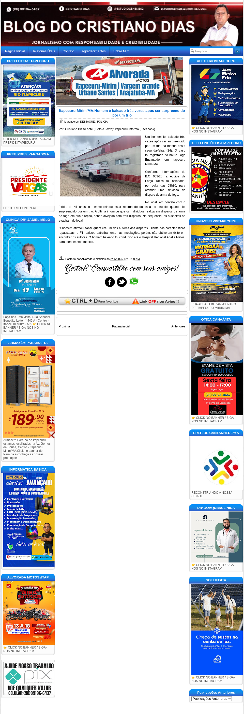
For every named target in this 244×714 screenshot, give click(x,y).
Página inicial (121, 326)
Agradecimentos (94, 51)
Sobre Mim (121, 51)
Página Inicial (15, 51)
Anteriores (178, 326)
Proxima (64, 326)
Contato (68, 51)
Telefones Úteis (43, 51)
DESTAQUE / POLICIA (94, 121)
